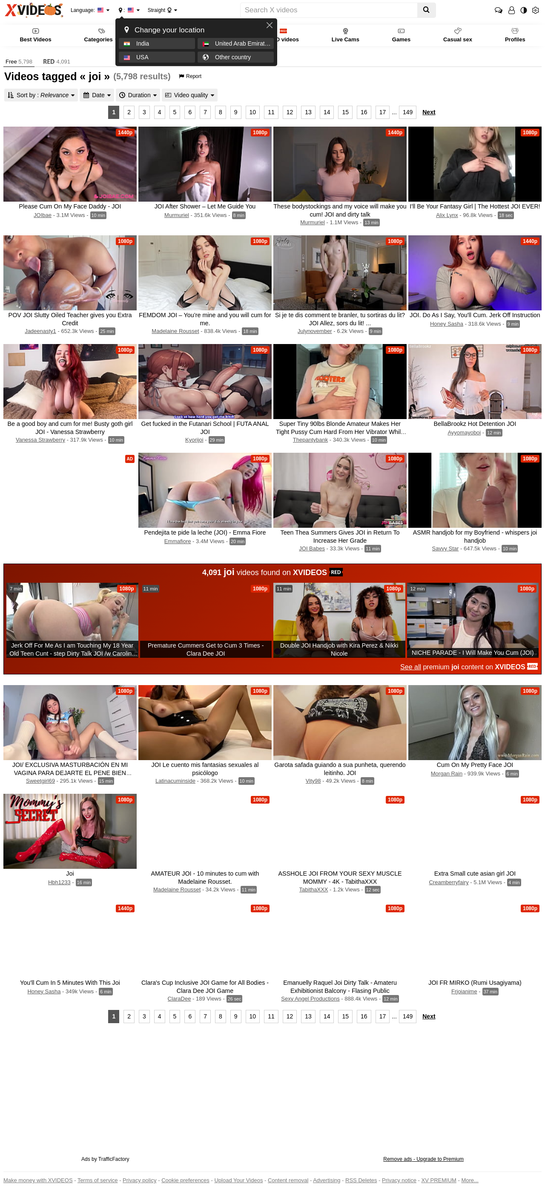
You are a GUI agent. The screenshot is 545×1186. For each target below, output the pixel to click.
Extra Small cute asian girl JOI (475, 873)
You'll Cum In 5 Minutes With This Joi (70, 982)
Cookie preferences (185, 1180)
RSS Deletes (361, 1180)
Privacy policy (139, 1180)
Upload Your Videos (238, 1180)
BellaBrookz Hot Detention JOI (475, 423)
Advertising (326, 1180)
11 (271, 112)
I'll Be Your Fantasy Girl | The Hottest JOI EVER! (475, 206)
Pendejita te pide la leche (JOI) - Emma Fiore (205, 532)
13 (308, 112)
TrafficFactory (113, 1159)
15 (345, 112)
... (394, 112)
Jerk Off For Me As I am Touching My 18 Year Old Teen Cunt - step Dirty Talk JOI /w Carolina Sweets (72, 653)
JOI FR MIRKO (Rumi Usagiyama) (474, 982)
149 (408, 112)
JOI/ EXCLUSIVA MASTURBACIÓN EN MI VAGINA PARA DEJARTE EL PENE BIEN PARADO (70, 772)
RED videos (283, 35)
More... (469, 1180)
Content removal (288, 1180)
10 (253, 112)
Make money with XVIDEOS (38, 1180)
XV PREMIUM (439, 1180)
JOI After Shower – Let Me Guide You (205, 206)
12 (290, 112)
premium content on (469, 667)
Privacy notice (399, 1180)
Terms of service (97, 1180)
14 (327, 112)
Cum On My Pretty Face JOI (475, 764)
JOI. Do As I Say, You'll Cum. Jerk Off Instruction (475, 315)
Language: (87, 10)
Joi (70, 873)
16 (364, 112)
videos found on (272, 572)
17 (382, 112)
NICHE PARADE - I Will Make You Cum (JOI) (473, 652)
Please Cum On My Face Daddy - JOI (70, 206)
